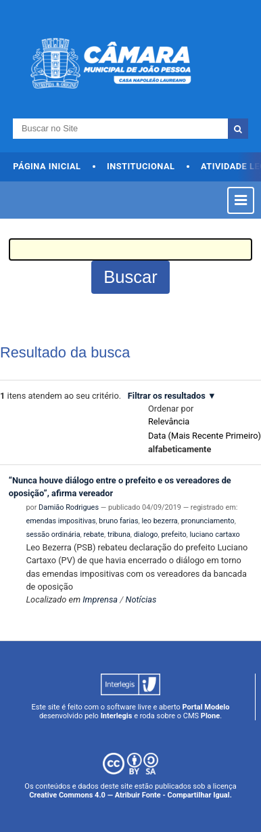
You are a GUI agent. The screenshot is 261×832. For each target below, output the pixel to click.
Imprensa (100, 599)
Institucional (141, 166)
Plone (210, 715)
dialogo (146, 534)
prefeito (173, 534)
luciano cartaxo (214, 534)
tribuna (119, 534)
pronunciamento (208, 521)
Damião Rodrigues (69, 507)
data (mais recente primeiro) (204, 436)
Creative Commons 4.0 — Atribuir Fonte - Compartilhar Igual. (130, 795)
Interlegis (117, 715)
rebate (93, 534)
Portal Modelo (206, 707)
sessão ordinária (53, 534)
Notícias (141, 599)
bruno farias (118, 521)
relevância (168, 421)
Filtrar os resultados (167, 396)
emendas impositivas (60, 521)
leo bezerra (159, 521)
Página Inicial (46, 166)
